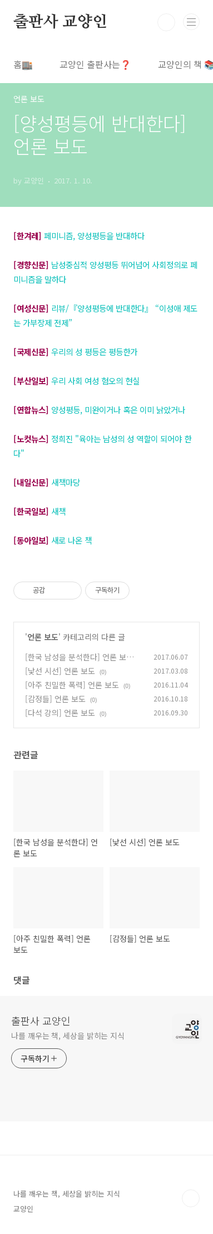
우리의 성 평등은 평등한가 (94, 351)
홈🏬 (23, 64)
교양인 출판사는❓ (95, 64)
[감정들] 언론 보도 (55, 698)
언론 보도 (42, 636)
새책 (58, 511)
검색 (166, 22)
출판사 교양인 (60, 22)
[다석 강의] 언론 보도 (60, 712)
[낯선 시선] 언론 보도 (60, 670)
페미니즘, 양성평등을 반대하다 (94, 235)
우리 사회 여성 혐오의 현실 (95, 380)
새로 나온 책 (71, 540)
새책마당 (65, 482)
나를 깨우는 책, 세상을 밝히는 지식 (68, 1035)
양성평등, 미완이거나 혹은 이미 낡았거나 (118, 409)
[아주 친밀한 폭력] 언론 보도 (72, 684)
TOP (191, 1198)
